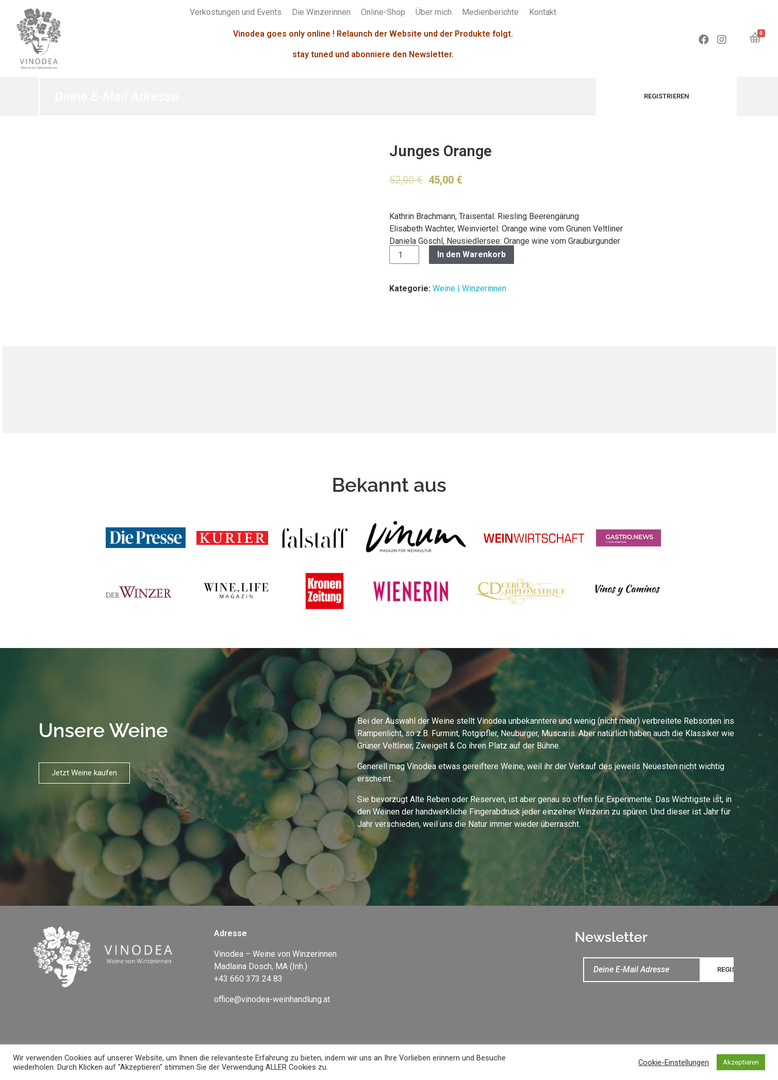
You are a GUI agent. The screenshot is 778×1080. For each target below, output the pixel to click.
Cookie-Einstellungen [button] (673, 1062)
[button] (84, 773)
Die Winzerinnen (321, 12)
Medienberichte (490, 12)
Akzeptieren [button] (741, 1062)
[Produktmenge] (404, 254)
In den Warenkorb (471, 254)
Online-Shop (383, 12)
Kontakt (542, 12)
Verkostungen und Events (236, 12)
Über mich (434, 12)
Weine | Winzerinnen (469, 288)
